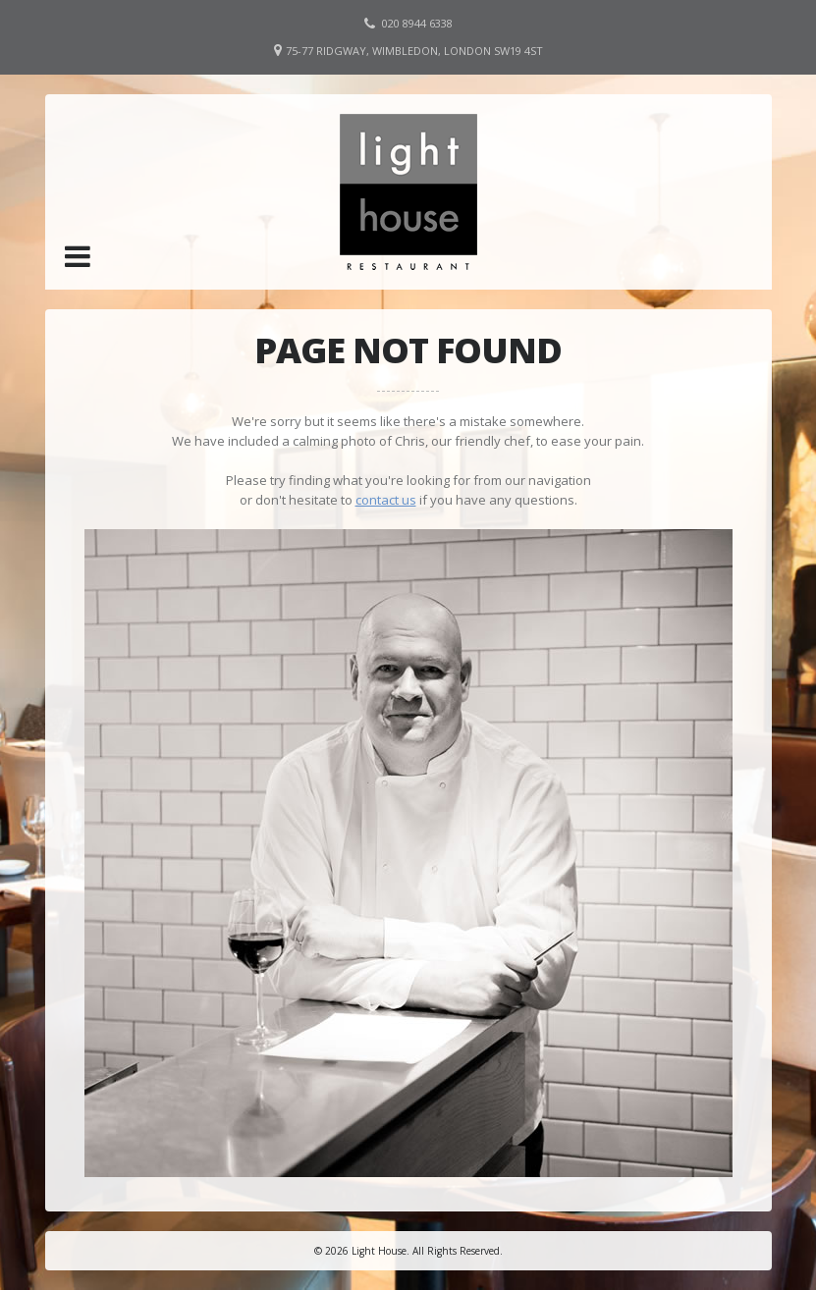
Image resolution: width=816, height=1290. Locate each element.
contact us (385, 500)
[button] (77, 256)
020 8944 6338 (417, 23)
